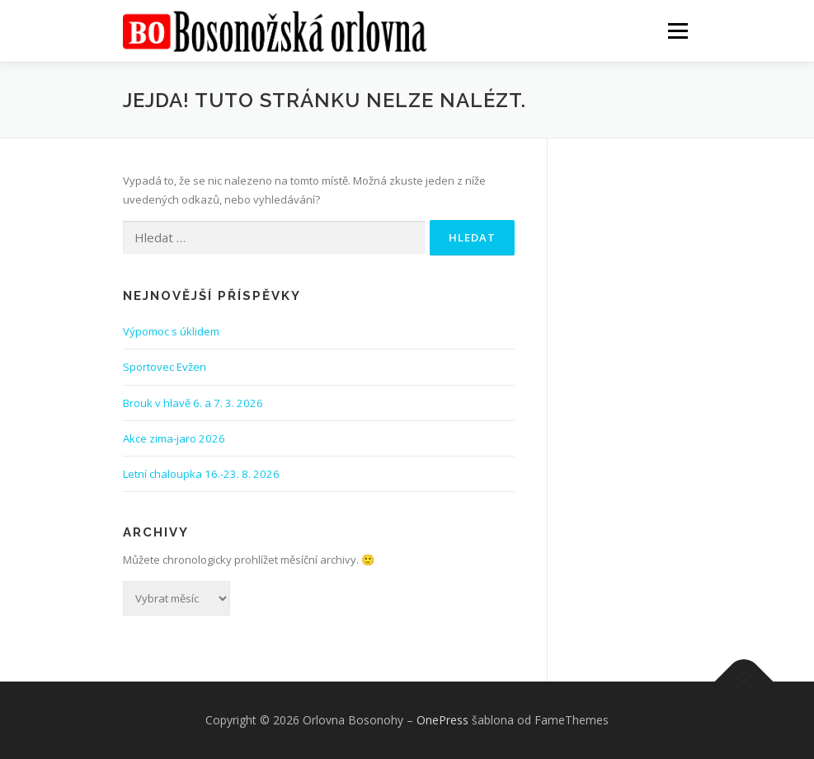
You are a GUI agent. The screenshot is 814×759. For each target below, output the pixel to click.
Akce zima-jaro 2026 (174, 438)
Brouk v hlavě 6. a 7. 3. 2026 (193, 403)
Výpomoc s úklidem (171, 331)
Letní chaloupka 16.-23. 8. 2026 (201, 473)
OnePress (442, 720)
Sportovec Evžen (164, 366)
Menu (677, 30)
